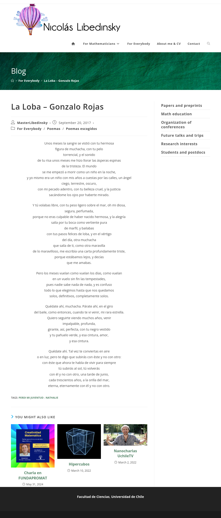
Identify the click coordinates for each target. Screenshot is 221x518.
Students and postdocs (183, 152)
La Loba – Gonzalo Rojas (61, 81)
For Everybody (29, 128)
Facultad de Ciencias (93, 496)
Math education (176, 113)
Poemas (54, 128)
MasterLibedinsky (32, 123)
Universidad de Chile (127, 496)
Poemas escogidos (81, 128)
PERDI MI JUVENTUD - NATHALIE (38, 397)
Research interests (179, 143)
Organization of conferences (176, 124)
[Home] (12, 81)
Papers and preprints (181, 105)
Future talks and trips (182, 135)
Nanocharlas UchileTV (125, 453)
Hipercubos (79, 464)
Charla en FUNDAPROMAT (32, 475)
